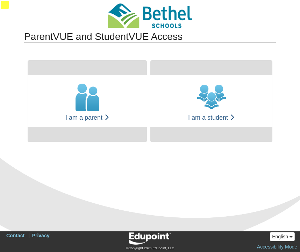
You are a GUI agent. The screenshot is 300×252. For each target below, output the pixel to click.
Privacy (41, 235)
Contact (15, 235)
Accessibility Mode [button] (277, 247)
